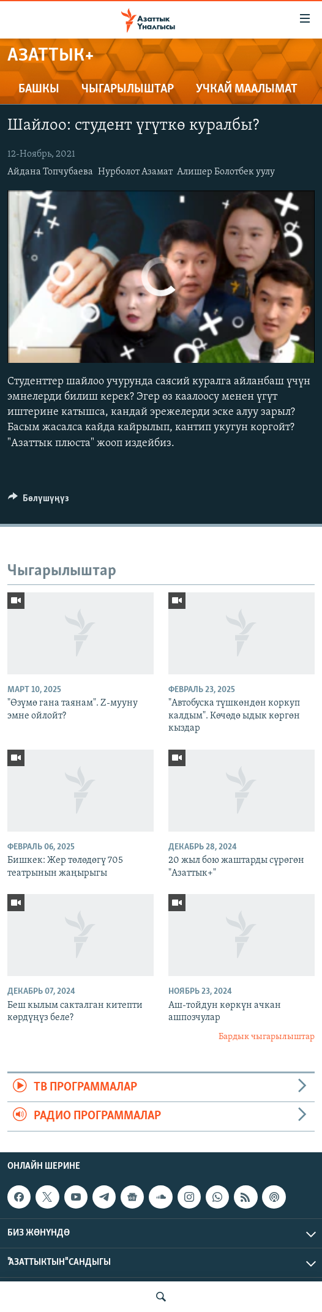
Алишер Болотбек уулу (226, 172)
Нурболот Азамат (135, 172)
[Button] (38, 501)
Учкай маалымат (247, 89)
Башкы (38, 89)
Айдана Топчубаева (50, 172)
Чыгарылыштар (127, 89)
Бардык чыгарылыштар (267, 1037)
